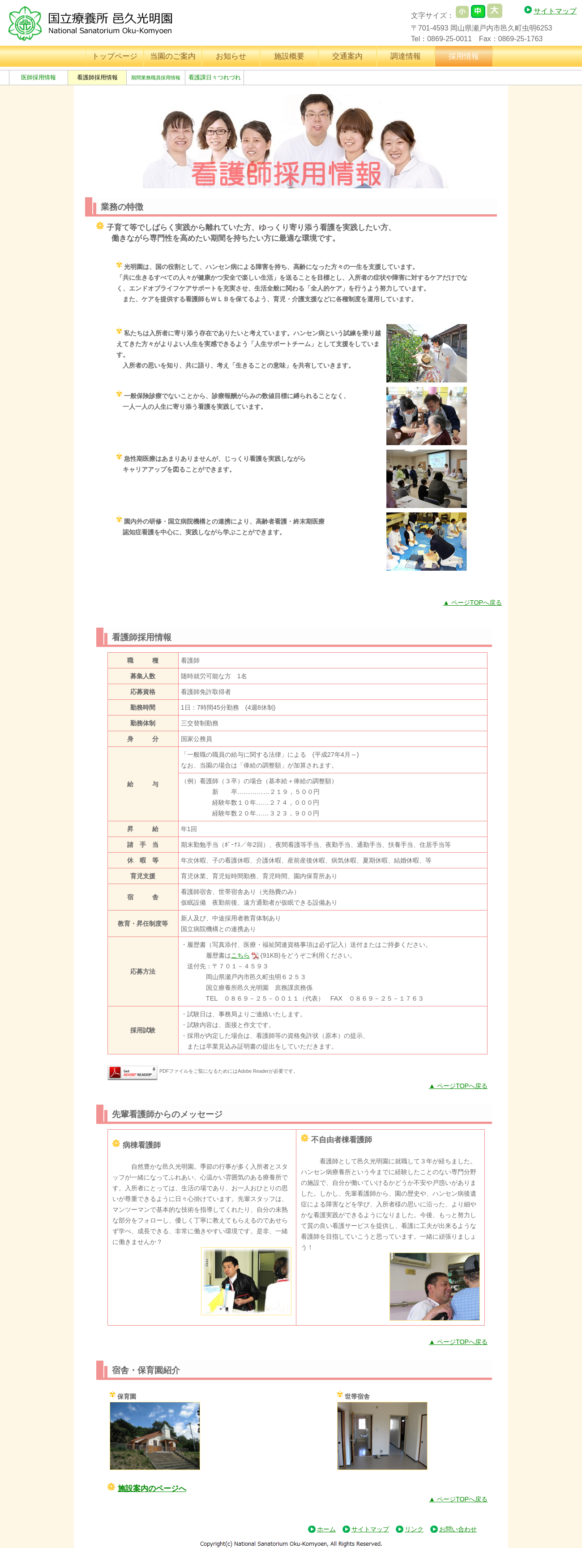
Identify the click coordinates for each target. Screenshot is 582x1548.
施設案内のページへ (152, 1488)
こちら (240, 955)
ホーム (326, 1529)
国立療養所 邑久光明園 (97, 23)
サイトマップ (555, 11)
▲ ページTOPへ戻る (472, 602)
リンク (414, 1529)
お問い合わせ (458, 1529)
